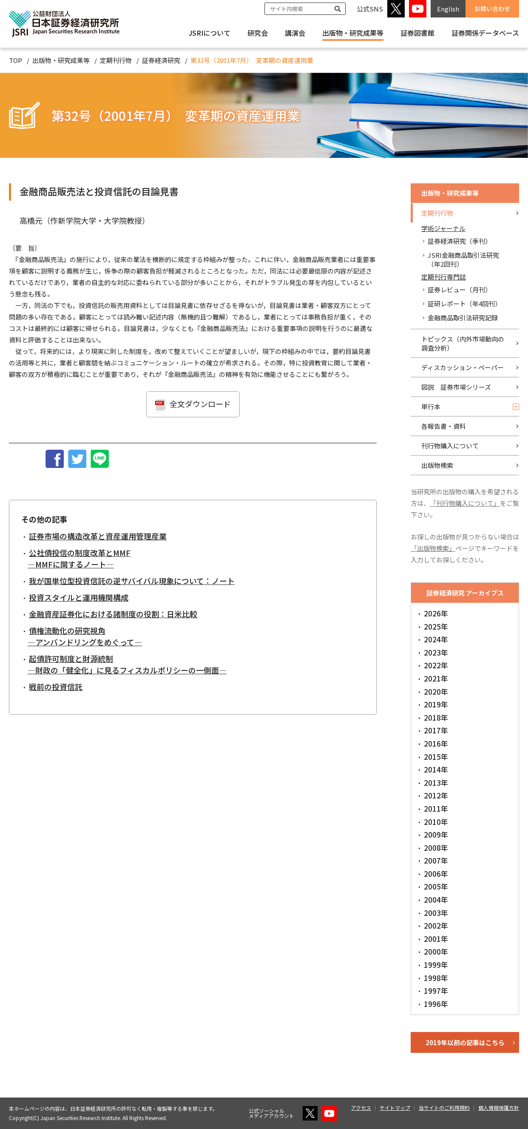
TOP (15, 60)
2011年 (436, 808)
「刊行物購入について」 (465, 503)
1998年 (436, 977)
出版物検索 (437, 465)
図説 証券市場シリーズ (456, 386)
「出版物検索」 (433, 548)
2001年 (436, 938)
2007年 (436, 860)
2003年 (436, 912)
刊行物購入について (450, 445)
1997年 (436, 990)
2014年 (436, 769)
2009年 (436, 834)
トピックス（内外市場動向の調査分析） (462, 343)
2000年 (436, 951)
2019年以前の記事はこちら (465, 1042)
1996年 (436, 1003)
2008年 (436, 847)
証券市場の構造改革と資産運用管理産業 (98, 536)
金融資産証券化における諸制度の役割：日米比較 (113, 613)
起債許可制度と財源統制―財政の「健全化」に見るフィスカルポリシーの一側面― (127, 664)
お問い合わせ (492, 8)
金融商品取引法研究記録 (463, 317)
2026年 (436, 613)
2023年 (436, 652)
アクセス (361, 1107)
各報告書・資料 (443, 426)
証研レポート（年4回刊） (464, 303)
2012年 (436, 795)
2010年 (436, 821)
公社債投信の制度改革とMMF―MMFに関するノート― (79, 558)
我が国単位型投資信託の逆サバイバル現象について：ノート (132, 580)
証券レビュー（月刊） (459, 289)
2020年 (436, 691)
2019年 (436, 704)
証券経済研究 (161, 60)
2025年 (436, 626)
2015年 (436, 756)
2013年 (436, 782)
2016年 (436, 743)
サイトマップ (395, 1107)
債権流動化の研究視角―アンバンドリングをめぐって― (85, 636)
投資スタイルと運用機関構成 (78, 597)
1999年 (436, 964)
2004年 (436, 899)
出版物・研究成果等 (352, 33)
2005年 (436, 886)
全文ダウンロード (200, 403)
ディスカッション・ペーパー (462, 367)
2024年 (436, 639)
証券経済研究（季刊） (459, 241)
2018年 (436, 717)
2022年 (436, 665)
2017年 (436, 730)
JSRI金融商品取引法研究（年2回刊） (463, 259)
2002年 (436, 925)
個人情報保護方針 (498, 1107)
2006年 (436, 873)
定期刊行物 (116, 60)
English (448, 8)
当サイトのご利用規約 (444, 1107)
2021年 (436, 678)
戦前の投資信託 (55, 686)
